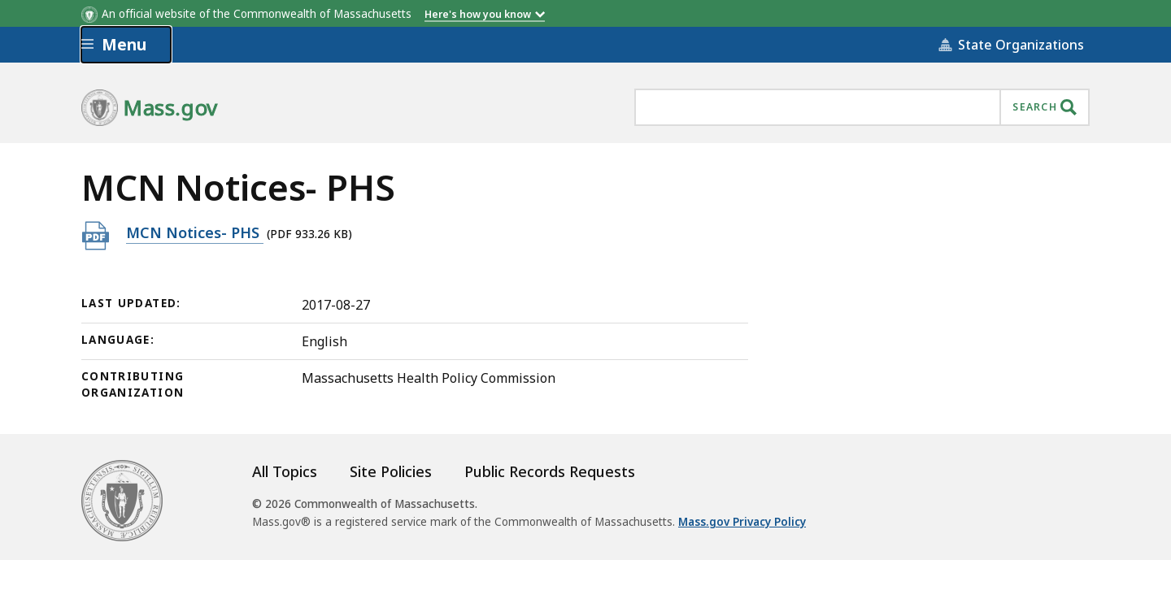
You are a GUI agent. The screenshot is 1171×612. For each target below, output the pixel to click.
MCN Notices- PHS (194, 232)
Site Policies (391, 471)
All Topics (284, 471)
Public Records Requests (549, 471)
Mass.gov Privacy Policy (742, 521)
